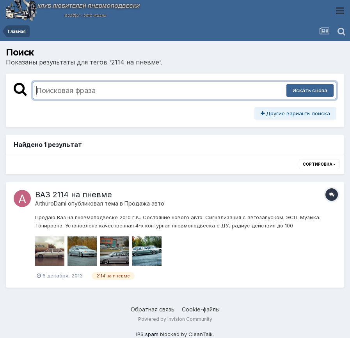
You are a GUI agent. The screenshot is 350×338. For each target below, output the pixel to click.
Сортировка (319, 164)
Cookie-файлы (201, 309)
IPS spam (147, 334)
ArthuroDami (50, 203)
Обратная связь (152, 309)
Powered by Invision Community (175, 319)
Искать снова (310, 90)
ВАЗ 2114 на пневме (73, 194)
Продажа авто (144, 203)
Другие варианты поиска (295, 113)
